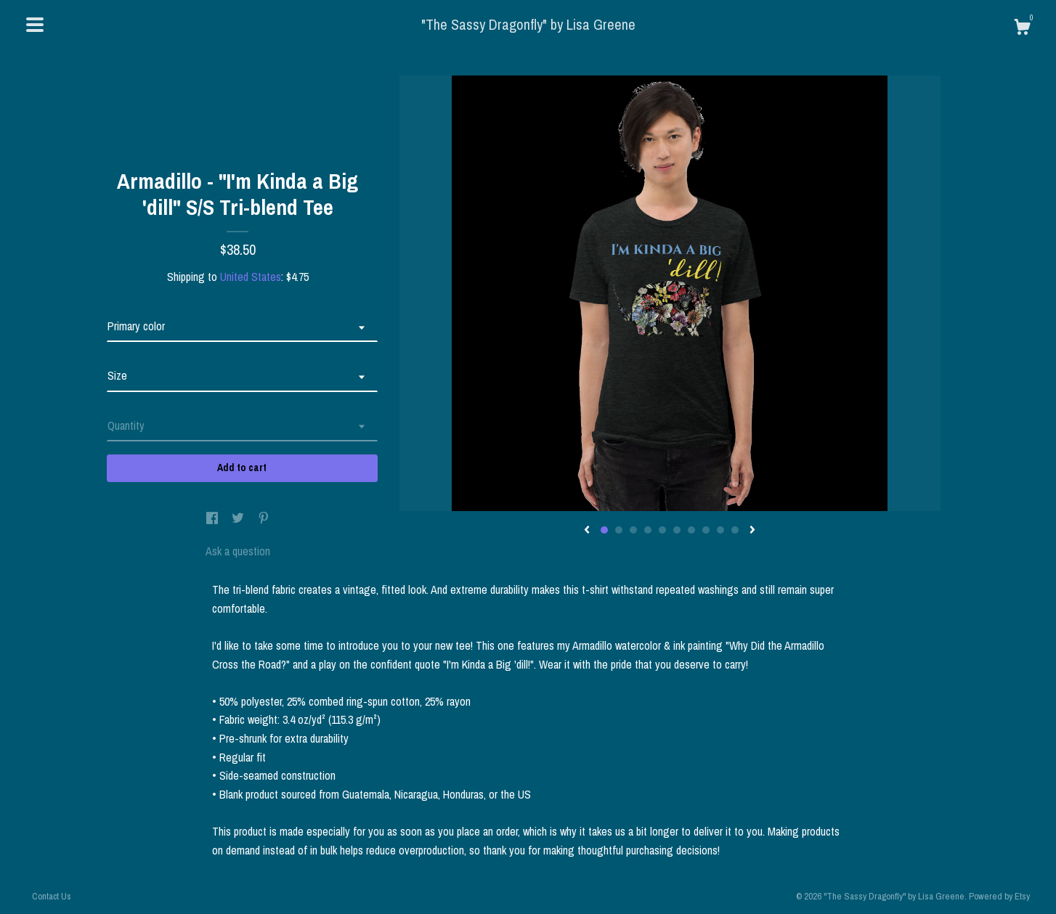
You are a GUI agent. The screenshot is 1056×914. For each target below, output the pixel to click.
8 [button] (706, 530)
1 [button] (604, 530)
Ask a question (238, 551)
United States (250, 277)
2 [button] (618, 530)
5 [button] (662, 530)
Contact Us (51, 896)
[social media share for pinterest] (263, 519)
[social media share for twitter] (239, 519)
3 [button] (633, 530)
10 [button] (735, 530)
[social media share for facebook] (213, 519)
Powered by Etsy (999, 896)
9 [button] (720, 530)
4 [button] (647, 530)
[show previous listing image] (586, 531)
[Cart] (1022, 29)
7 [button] (691, 530)
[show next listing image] (752, 531)
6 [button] (677, 530)
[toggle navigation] (35, 24)
